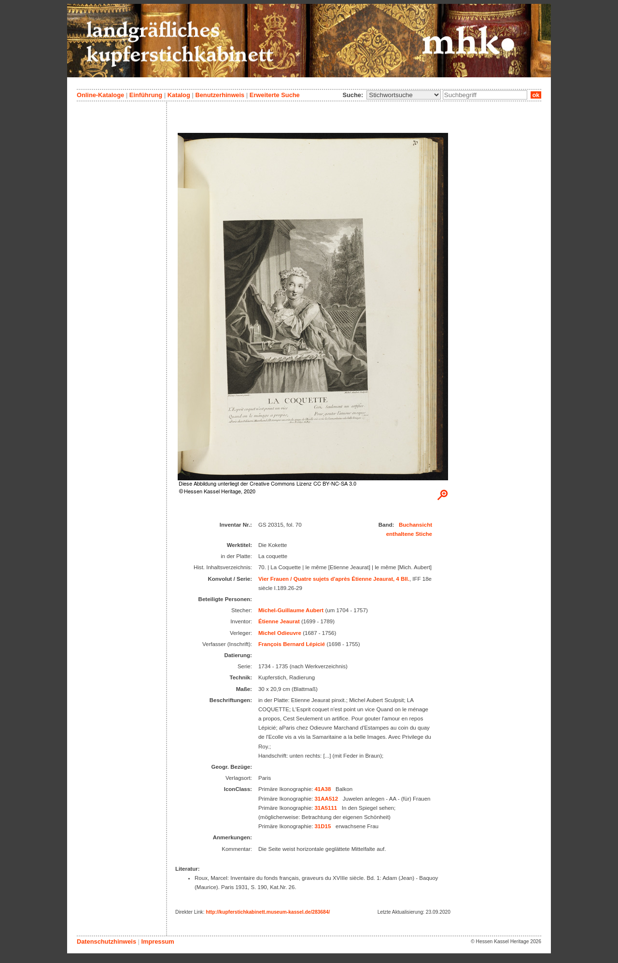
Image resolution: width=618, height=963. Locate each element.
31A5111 (325, 808)
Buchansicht (415, 525)
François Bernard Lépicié (291, 644)
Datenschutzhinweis (106, 941)
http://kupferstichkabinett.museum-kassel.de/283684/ (268, 912)
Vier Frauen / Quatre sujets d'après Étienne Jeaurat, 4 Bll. (333, 579)
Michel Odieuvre (279, 633)
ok (536, 95)
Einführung (145, 95)
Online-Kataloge (100, 95)
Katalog (179, 95)
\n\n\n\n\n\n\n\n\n (403, 95)
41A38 (322, 789)
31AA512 (326, 799)
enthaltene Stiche (409, 534)
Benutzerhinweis (219, 95)
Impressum (157, 941)
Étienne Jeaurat (279, 621)
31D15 (322, 826)
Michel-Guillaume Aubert (290, 610)
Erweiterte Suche (275, 95)
